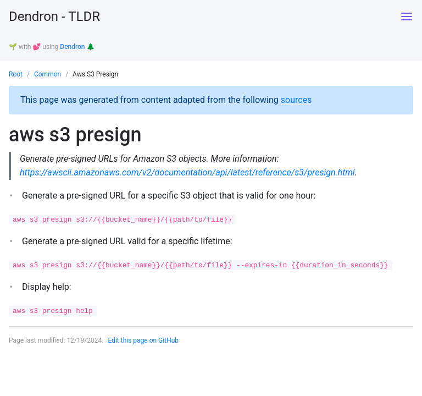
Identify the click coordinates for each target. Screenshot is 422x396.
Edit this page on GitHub (143, 340)
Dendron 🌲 (77, 47)
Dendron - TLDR (54, 16)
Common (47, 74)
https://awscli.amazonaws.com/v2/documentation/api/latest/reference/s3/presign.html (187, 172)
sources (296, 100)
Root (16, 74)
